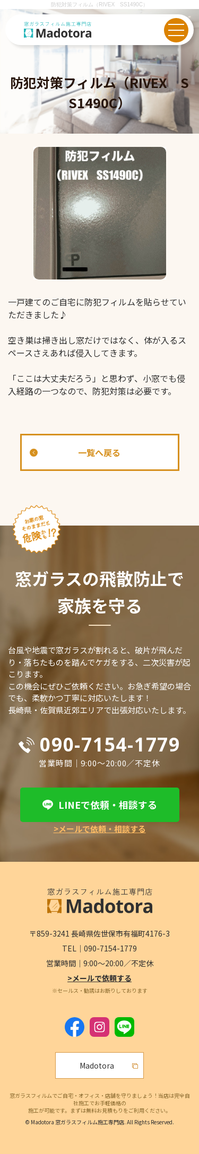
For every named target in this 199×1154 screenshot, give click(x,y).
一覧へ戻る (99, 452)
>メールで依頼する (99, 978)
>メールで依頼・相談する (100, 828)
